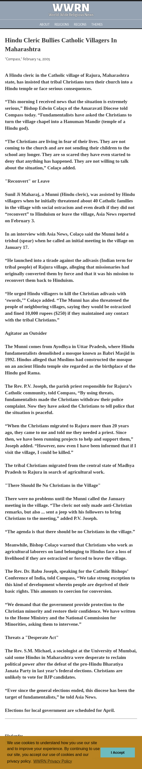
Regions (80, 24)
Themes (97, 24)
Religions (62, 24)
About (45, 24)
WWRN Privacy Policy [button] (52, 761)
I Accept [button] (117, 752)
